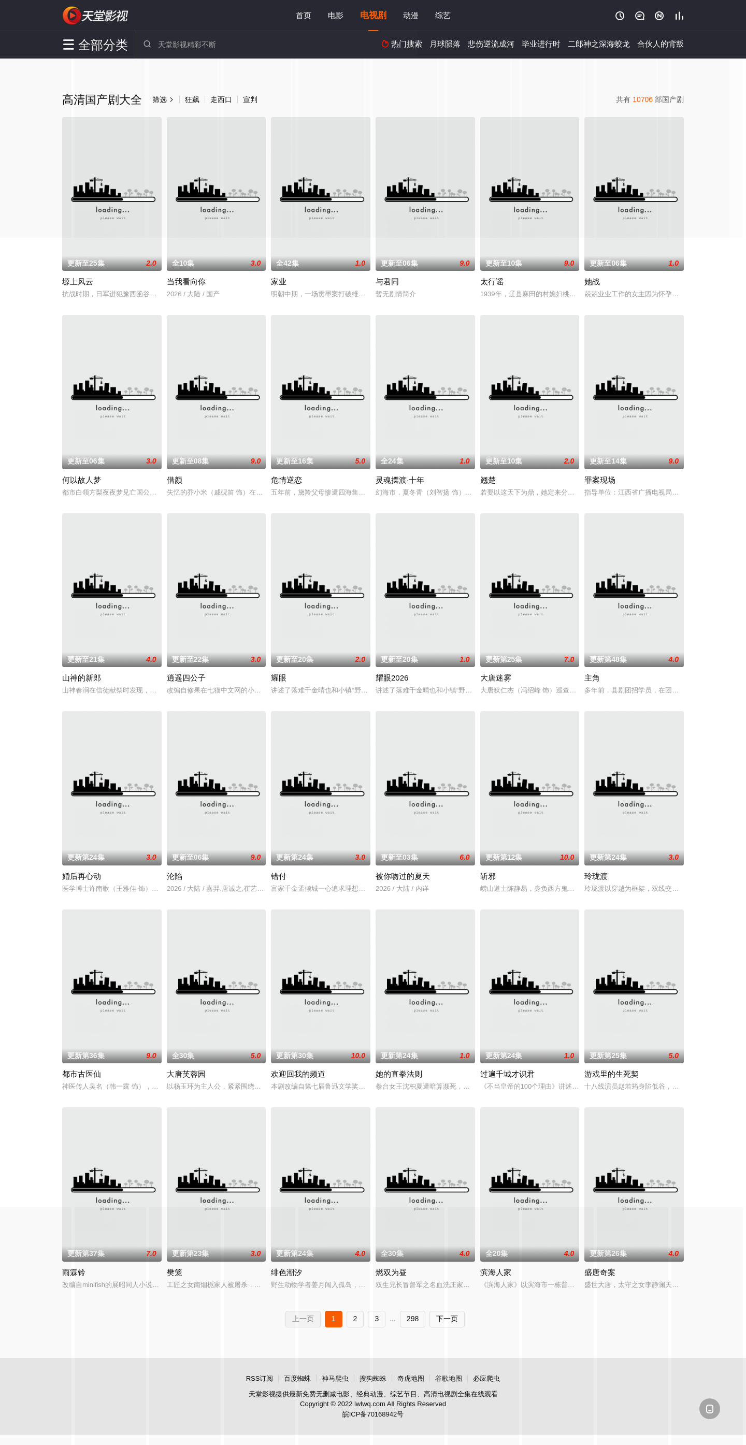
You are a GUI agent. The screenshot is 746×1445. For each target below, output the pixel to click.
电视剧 (373, 15)
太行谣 (492, 281)
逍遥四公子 (186, 677)
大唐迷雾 (495, 677)
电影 (335, 15)
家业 (278, 281)
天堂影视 (96, 15)
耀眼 (278, 677)
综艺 (443, 15)
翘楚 (488, 479)
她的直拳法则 (399, 1074)
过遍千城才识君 (507, 1074)
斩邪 (488, 876)
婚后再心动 (81, 876)
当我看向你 (186, 281)
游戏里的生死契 (611, 1074)
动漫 (411, 15)
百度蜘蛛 (297, 1378)
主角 (592, 677)
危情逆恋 (286, 479)
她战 (592, 281)
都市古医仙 (81, 1074)
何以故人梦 (81, 479)
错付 (278, 876)
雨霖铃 (73, 1272)
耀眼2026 (392, 677)
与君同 (387, 281)
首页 (303, 15)
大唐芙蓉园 (186, 1074)
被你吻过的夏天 (403, 876)
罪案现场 (599, 479)
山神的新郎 (81, 677)
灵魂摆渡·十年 (400, 479)
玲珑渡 (596, 876)
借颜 (174, 479)
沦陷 (174, 876)
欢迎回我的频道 (298, 1074)
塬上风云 (77, 281)
